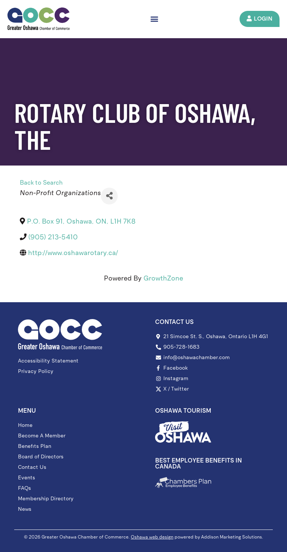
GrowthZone (163, 278)
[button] (155, 19)
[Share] (109, 196)
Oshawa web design (152, 537)
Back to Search (41, 182)
